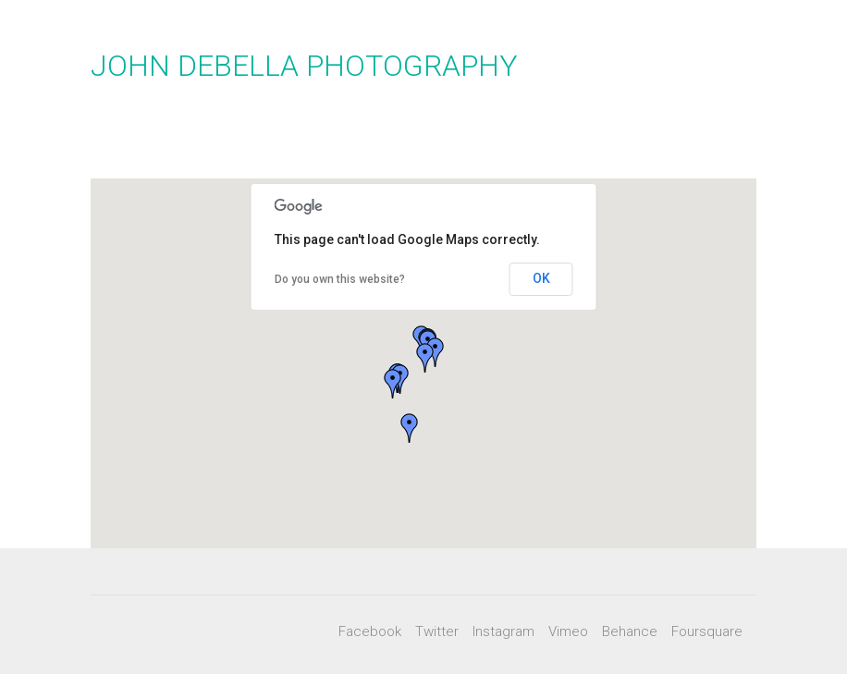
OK (541, 278)
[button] (393, 383)
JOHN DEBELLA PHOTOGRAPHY (304, 65)
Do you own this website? (340, 279)
